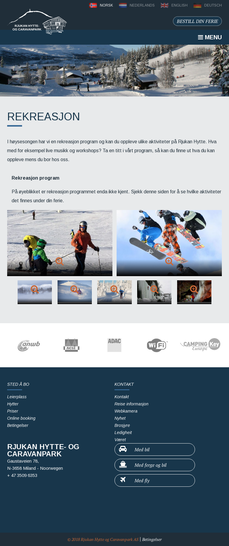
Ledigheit (123, 432)
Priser (12, 411)
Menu (210, 37)
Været (120, 439)
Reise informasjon (131, 404)
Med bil (133, 449)
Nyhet (120, 418)
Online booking (21, 418)
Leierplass (17, 396)
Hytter (12, 404)
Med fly (133, 480)
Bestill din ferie (197, 21)
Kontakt (121, 396)
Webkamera (125, 411)
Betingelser (17, 425)
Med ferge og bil (142, 464)
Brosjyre (122, 425)
